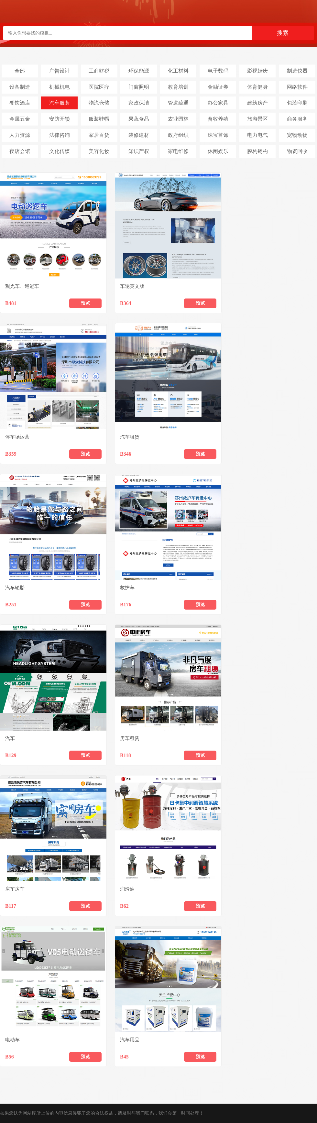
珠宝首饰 (218, 135)
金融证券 (218, 87)
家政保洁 (138, 103)
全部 (20, 71)
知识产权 (138, 151)
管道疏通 (178, 103)
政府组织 (178, 135)
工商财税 (99, 71)
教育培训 (178, 87)
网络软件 (297, 87)
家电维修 (178, 151)
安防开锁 (59, 119)
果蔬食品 (138, 119)
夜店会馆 (19, 151)
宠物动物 (297, 135)
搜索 (283, 33)
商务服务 (297, 119)
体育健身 (257, 87)
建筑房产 (257, 103)
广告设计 (59, 71)
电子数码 (218, 71)
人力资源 (19, 135)
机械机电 (59, 87)
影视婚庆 (257, 71)
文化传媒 (59, 151)
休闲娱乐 (218, 151)
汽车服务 (59, 103)
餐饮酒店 (19, 103)
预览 (85, 303)
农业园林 (178, 119)
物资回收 (297, 151)
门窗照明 (138, 87)
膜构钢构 (257, 151)
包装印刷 (297, 103)
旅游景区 (257, 119)
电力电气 (257, 135)
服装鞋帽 (99, 119)
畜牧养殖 (218, 119)
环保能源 (138, 71)
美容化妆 (99, 151)
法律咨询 (59, 135)
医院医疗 (99, 87)
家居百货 (99, 135)
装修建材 (138, 135)
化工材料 (178, 71)
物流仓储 (99, 103)
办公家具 (218, 103)
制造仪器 (297, 71)
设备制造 (19, 87)
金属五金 (19, 119)
